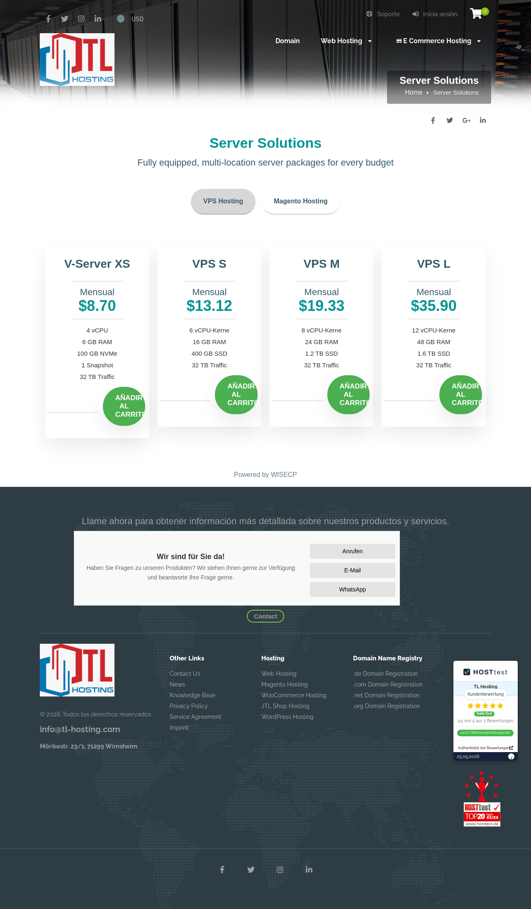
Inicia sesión (435, 14)
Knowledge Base (192, 695)
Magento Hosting (301, 201)
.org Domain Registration (386, 706)
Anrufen (352, 551)
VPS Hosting (223, 201)
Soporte (383, 14)
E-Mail (352, 570)
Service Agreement (196, 717)
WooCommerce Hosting (293, 695)
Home (414, 92)
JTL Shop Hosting (285, 706)
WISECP (284, 474)
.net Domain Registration (386, 695)
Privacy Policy (189, 706)
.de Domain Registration (385, 673)
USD (138, 19)
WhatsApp (352, 589)
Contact (265, 616)
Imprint (179, 727)
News (177, 684)
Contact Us (185, 673)
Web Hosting (279, 673)
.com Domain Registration (388, 684)
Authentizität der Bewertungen (485, 748)
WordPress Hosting (287, 717)
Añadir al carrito (130, 406)
